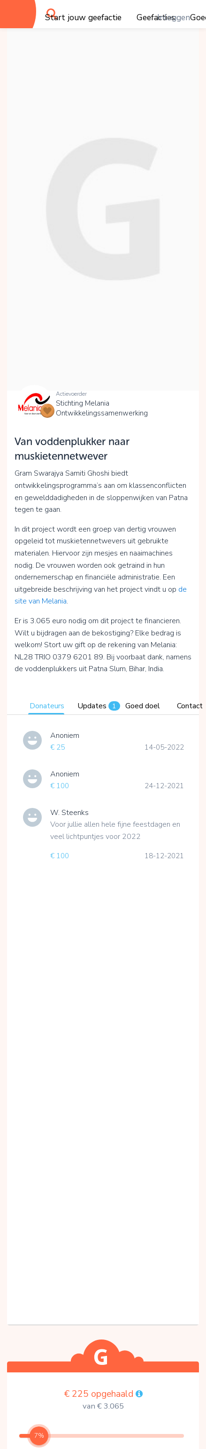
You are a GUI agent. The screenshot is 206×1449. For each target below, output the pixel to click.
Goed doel (142, 706)
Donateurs (47, 706)
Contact (190, 706)
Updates (98, 706)
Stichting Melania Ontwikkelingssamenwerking (102, 408)
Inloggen (173, 17)
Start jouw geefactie (83, 17)
